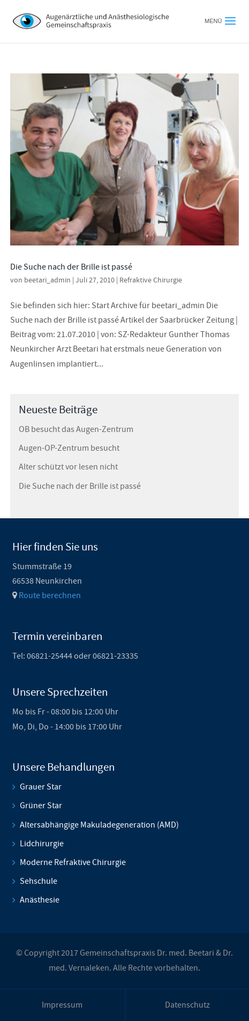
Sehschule (38, 881)
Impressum (62, 1005)
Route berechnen (50, 595)
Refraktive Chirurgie (150, 280)
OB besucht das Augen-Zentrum (76, 429)
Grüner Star (41, 805)
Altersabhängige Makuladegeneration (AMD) (99, 824)
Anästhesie (39, 900)
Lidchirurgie (42, 843)
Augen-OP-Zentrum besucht (69, 448)
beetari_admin (47, 280)
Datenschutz (187, 1005)
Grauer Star (41, 786)
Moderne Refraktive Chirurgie (73, 862)
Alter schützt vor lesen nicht (68, 466)
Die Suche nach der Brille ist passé (71, 267)
